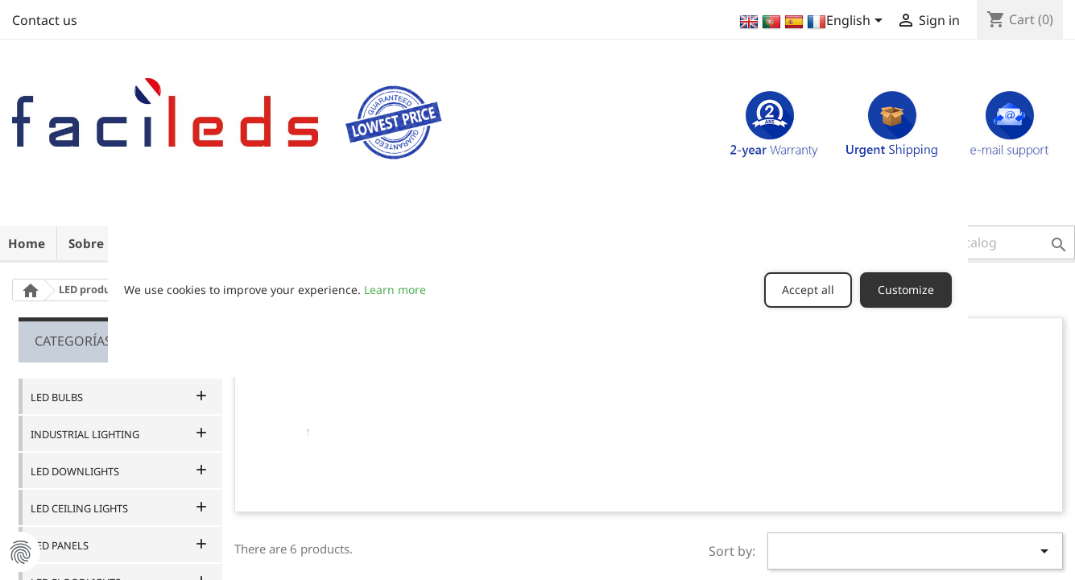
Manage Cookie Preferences (20, 552)
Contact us (44, 20)
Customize (906, 289)
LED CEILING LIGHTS (79, 508)
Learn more (395, 289)
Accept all (808, 289)
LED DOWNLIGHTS (75, 471)
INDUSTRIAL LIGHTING (85, 434)
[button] (974, 242)
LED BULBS (57, 397)
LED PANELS (60, 545)
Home (26, 243)
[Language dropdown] (812, 21)
